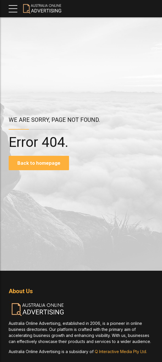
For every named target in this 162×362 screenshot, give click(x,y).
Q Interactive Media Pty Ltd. (121, 351)
